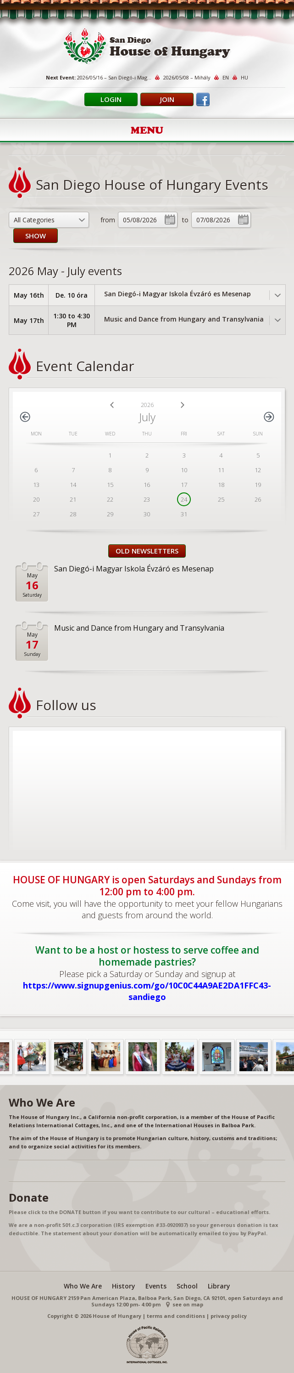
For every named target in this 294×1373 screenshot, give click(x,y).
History (123, 1286)
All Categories (34, 219)
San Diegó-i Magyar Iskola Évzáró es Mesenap (177, 293)
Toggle (277, 295)
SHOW (35, 235)
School (187, 1286)
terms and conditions (176, 1315)
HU (244, 77)
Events (155, 1286)
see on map (187, 1304)
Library (219, 1286)
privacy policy (229, 1315)
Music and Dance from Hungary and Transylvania (184, 319)
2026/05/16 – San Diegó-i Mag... (114, 77)
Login (111, 99)
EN (225, 77)
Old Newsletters (147, 550)
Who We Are (83, 1286)
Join (167, 99)
